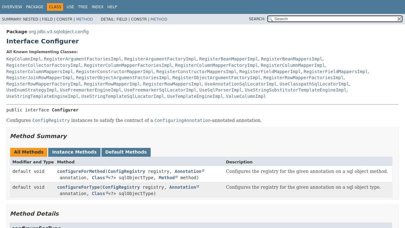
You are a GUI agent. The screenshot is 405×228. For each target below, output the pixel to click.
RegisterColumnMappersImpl (39, 71)
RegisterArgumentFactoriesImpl (82, 58)
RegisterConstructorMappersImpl (196, 71)
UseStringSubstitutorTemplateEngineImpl (295, 89)
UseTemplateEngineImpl (195, 96)
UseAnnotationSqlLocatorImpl (241, 83)
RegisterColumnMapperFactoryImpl (216, 65)
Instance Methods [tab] (74, 152)
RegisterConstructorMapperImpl (115, 71)
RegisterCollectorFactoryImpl (43, 65)
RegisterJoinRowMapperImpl (39, 77)
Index (98, 7)
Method (84, 19)
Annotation (188, 171)
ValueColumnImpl (246, 96)
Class (98, 177)
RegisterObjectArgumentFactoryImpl (217, 77)
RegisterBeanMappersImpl (292, 58)
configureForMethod (81, 171)
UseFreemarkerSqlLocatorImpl (160, 89)
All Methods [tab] (28, 152)
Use (70, 7)
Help (112, 7)
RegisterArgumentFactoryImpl (160, 58)
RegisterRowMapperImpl (112, 83)
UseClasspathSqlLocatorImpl (314, 83)
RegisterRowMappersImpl (172, 83)
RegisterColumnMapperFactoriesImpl (128, 65)
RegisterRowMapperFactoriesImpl (304, 77)
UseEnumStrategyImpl (31, 89)
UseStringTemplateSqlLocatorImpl (122, 96)
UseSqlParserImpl (220, 89)
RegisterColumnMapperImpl (293, 65)
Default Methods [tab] (126, 152)
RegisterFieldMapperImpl (270, 71)
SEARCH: (257, 19)
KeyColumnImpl (23, 58)
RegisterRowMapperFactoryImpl (43, 83)
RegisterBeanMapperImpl (228, 58)
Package (34, 7)
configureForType (78, 187)
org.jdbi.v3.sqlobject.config (59, 31)
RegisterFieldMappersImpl (336, 71)
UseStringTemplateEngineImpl (42, 96)
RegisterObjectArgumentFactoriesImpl (123, 77)
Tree (83, 7)
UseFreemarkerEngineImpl (90, 89)
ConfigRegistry (126, 171)
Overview (12, 7)
